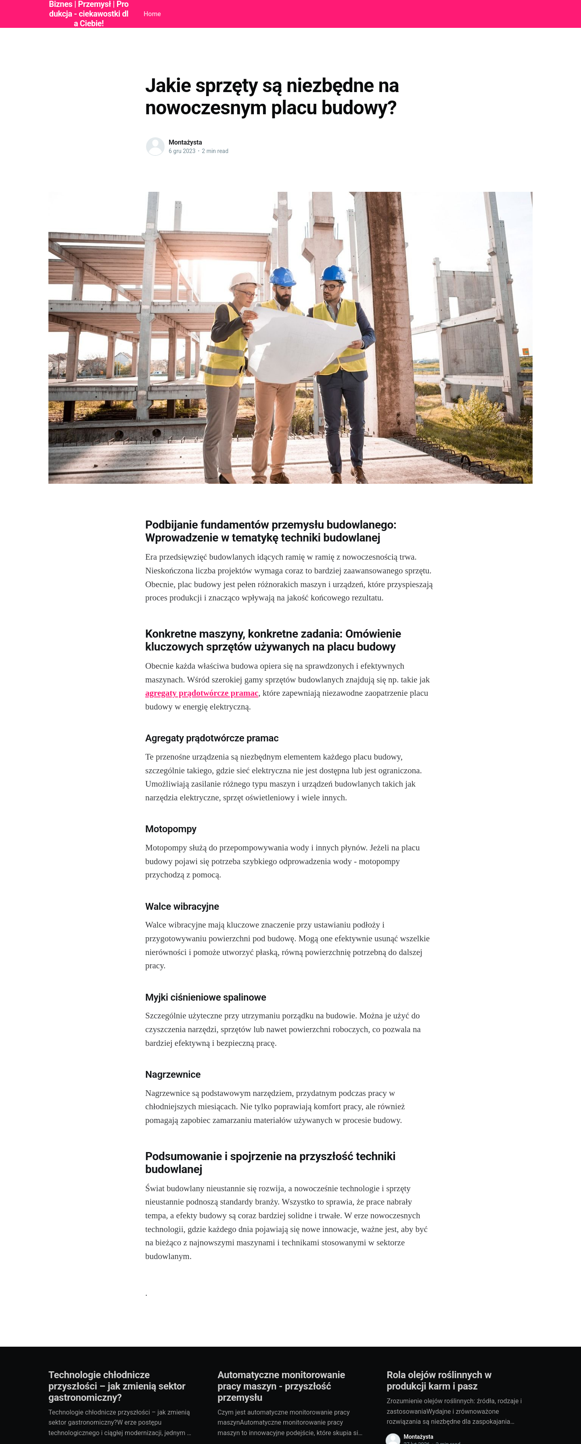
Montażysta (185, 142)
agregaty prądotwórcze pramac (201, 693)
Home (152, 14)
